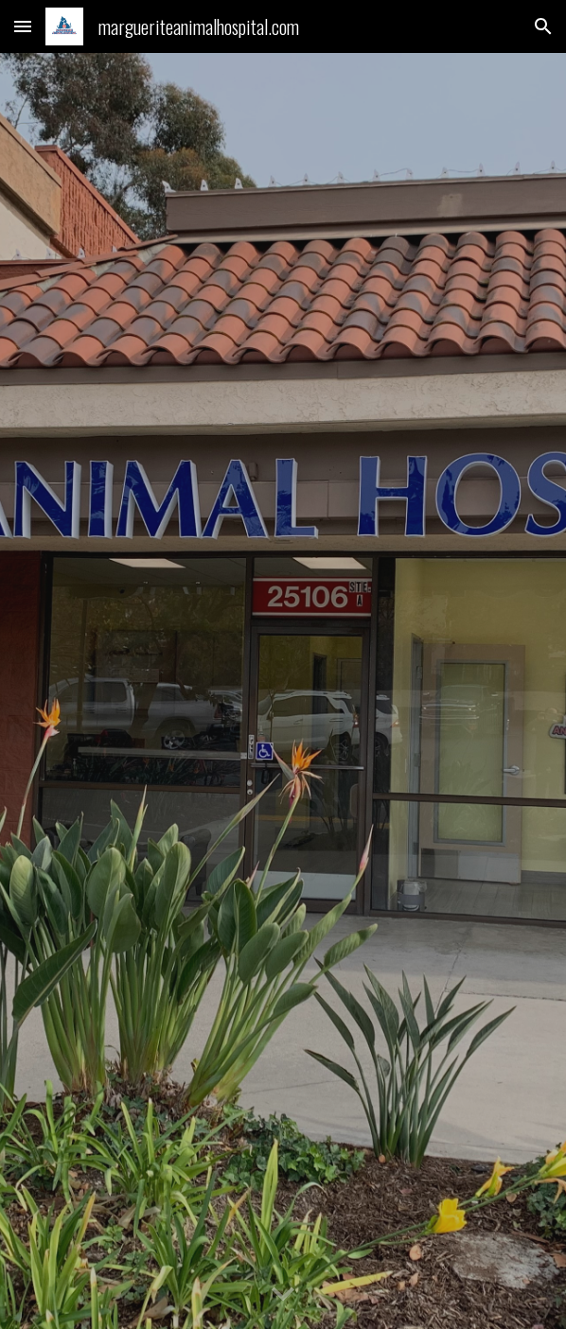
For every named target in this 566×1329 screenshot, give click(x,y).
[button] (22, 26)
